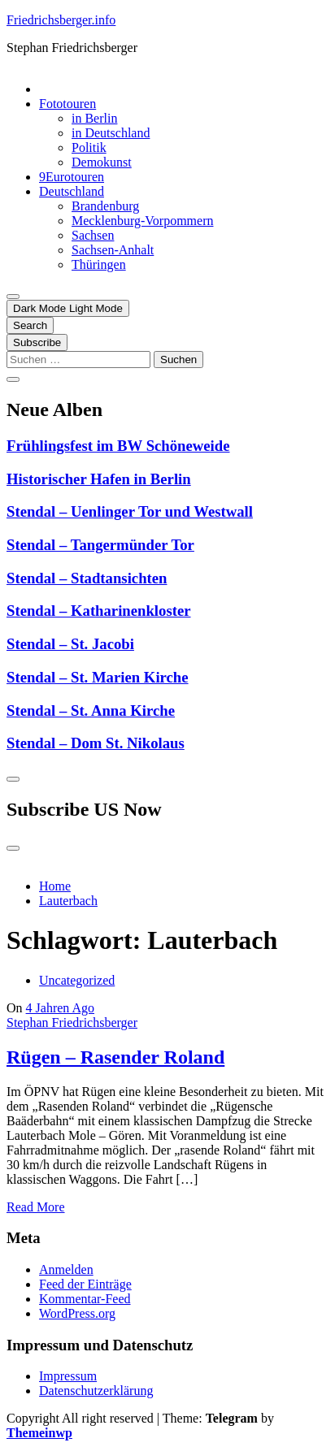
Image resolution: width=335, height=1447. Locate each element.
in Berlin (94, 118)
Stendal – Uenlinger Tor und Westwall (130, 511)
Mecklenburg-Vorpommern (142, 220)
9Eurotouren (71, 177)
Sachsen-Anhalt (113, 250)
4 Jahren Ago (60, 1008)
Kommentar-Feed (85, 1299)
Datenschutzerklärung (96, 1390)
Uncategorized (77, 980)
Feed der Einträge (85, 1284)
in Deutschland (111, 133)
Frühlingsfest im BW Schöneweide (118, 445)
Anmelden (66, 1269)
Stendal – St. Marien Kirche (98, 677)
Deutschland (71, 191)
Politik (89, 147)
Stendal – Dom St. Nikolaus (96, 743)
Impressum (68, 1376)
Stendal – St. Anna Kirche (91, 710)
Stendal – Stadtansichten (87, 578)
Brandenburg (105, 206)
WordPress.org (77, 1313)
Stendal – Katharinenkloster (99, 610)
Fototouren (67, 103)
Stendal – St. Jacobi (70, 643)
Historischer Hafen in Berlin (99, 478)
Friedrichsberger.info (61, 20)
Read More (36, 1207)
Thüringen (99, 264)
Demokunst (102, 162)
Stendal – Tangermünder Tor (100, 544)
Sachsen (93, 235)
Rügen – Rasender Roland (115, 1057)
